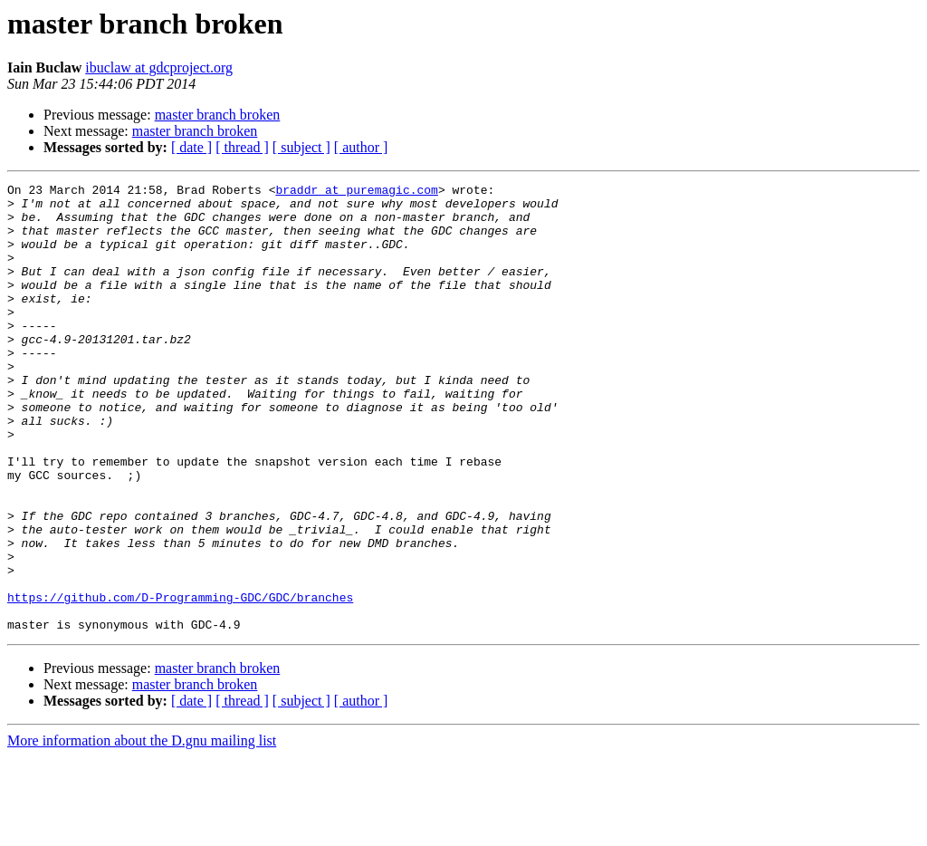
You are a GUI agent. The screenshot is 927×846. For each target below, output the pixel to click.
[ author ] (361, 147)
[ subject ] (301, 147)
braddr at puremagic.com (356, 192)
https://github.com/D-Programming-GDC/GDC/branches (180, 681)
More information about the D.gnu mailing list (141, 830)
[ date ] (191, 147)
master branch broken (218, 114)
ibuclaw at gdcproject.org (159, 67)
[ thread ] (242, 147)
